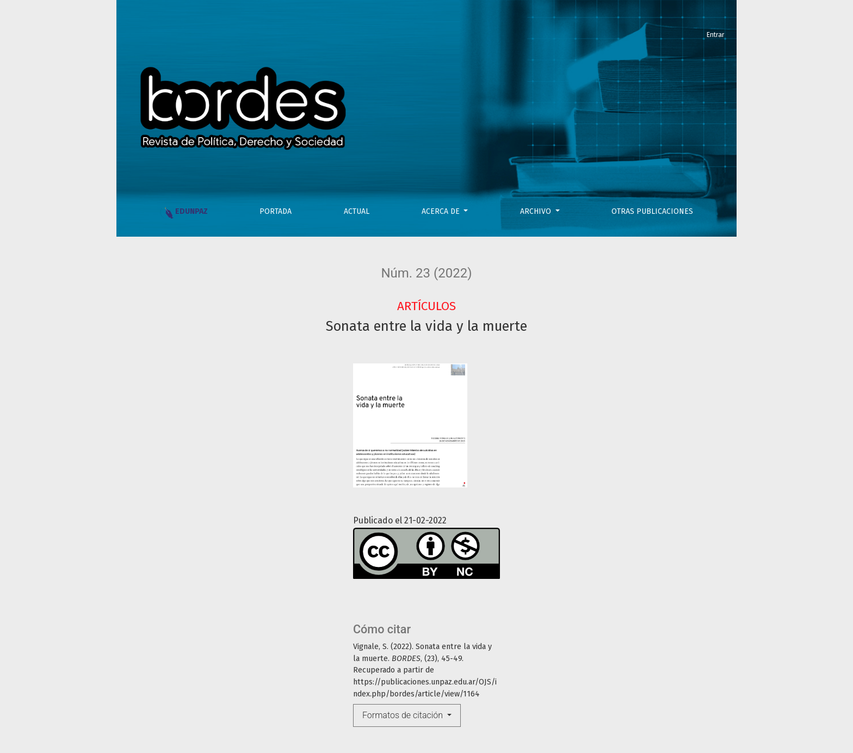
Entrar (715, 35)
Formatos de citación (403, 715)
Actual (356, 211)
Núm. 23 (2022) (426, 273)
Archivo (536, 211)
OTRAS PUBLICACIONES (652, 211)
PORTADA (275, 211)
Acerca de (442, 211)
